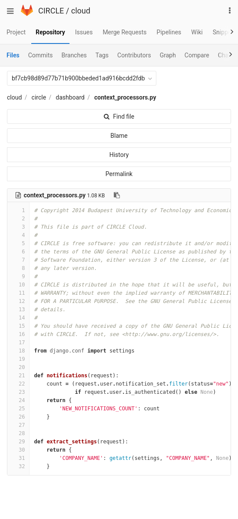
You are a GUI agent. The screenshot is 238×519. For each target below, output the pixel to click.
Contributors (134, 55)
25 (18, 409)
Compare (197, 55)
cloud (80, 10)
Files (13, 55)
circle (39, 97)
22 (18, 384)
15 (18, 326)
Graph (168, 55)
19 (18, 359)
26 (18, 417)
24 (18, 400)
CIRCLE (51, 10)
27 (18, 425)
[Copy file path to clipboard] (117, 195)
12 (18, 301)
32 (18, 466)
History (119, 154)
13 (18, 309)
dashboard (70, 97)
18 (18, 351)
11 (18, 293)
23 (18, 392)
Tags (102, 55)
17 (18, 342)
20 (18, 367)
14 (18, 318)
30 (18, 450)
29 (18, 442)
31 (18, 458)
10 (18, 285)
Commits (40, 55)
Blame (118, 135)
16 (18, 334)
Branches (74, 55)
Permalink (119, 173)
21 (18, 376)
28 (18, 433)
